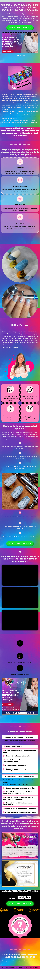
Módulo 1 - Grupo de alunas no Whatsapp (19, 737)
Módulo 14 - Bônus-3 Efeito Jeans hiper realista (20, 812)
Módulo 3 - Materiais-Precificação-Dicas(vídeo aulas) (19, 751)
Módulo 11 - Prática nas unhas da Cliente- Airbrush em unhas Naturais (18, 798)
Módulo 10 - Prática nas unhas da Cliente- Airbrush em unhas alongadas (18, 792)
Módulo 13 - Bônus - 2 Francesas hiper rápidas (20, 808)
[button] (20, 43)
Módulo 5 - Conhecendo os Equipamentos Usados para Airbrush (18, 760)
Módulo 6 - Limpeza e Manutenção (16, 765)
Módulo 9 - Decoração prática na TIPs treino (20, 788)
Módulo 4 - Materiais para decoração (17, 756)
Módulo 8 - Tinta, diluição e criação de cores (19, 776)
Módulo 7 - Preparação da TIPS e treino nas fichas (14, 770)
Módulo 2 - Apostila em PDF (14, 747)
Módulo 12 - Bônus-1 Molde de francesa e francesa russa (17, 804)
